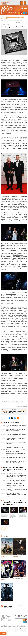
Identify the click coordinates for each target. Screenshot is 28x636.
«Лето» (25, 310)
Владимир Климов (6, 315)
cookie (23, 628)
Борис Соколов (5, 148)
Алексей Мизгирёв (21, 316)
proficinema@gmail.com (21, 618)
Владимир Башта (17, 315)
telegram (24, 13)
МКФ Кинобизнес (11, 17)
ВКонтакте (23, 410)
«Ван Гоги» (4, 310)
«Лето (23, 65)
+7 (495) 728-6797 (21, 616)
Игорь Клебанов (5, 212)
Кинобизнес (4, 18)
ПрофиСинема (3, 20)
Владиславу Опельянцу (14, 73)
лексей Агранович (6, 133)
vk (26, 13)
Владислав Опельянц (16, 310)
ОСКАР (22, 17)
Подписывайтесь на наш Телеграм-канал (12, 401)
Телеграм (5, 411)
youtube (21, 13)
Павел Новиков (21, 318)
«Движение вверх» (12, 308)
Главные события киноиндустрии (13, 20)
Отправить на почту (26, 22)
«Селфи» (3, 67)
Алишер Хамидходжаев (15, 312)
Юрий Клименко (22, 308)
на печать (23, 22)
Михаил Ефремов (11, 294)
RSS (19, 13)
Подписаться (12, 12)
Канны (18, 17)
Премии (21, 20)
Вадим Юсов (17, 143)
